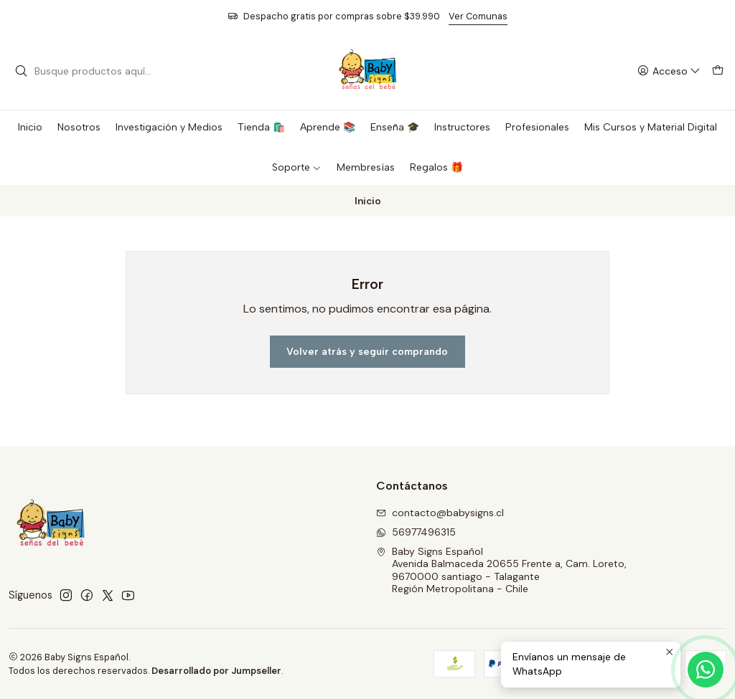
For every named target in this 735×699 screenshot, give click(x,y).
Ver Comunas (478, 16)
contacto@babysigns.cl (440, 512)
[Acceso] (669, 71)
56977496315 (416, 532)
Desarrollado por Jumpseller (216, 671)
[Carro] (717, 71)
